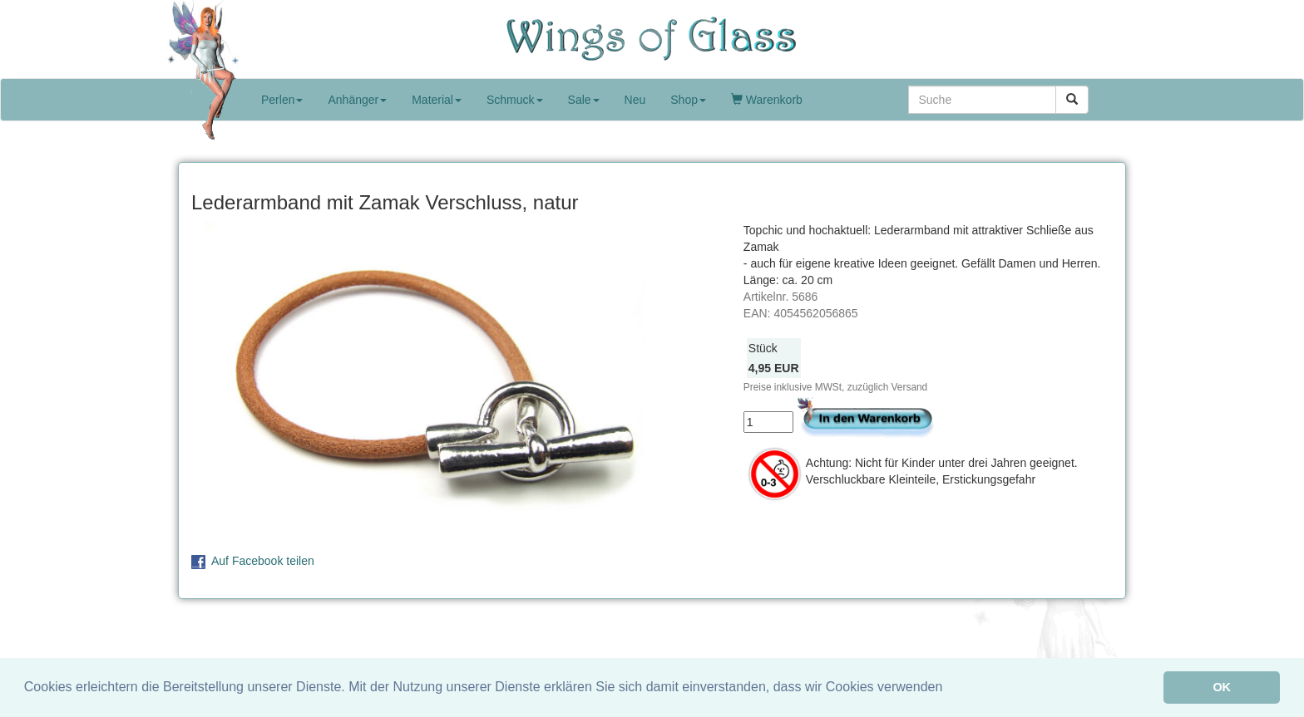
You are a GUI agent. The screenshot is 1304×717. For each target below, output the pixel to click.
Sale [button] (584, 99)
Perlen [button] (282, 99)
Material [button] (437, 99)
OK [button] (1222, 687)
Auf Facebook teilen (262, 560)
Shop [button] (688, 99)
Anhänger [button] (357, 99)
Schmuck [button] (515, 99)
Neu (635, 99)
